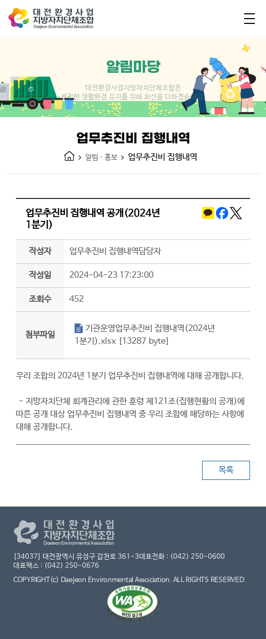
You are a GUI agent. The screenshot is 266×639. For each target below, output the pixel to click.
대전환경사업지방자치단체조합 (61, 20)
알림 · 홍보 (101, 157)
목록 (226, 470)
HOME (69, 156)
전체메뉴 (249, 18)
